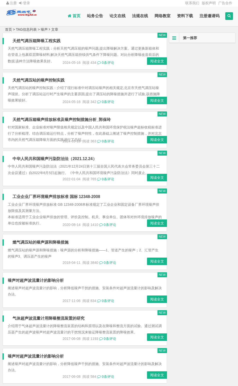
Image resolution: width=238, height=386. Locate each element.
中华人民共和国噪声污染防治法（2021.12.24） (55, 159)
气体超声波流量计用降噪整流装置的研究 (49, 318)
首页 (74, 16)
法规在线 (140, 16)
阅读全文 (157, 61)
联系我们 (192, 3)
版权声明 (209, 3)
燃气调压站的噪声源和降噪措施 (41, 242)
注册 (11, 3)
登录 (24, 3)
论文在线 (118, 16)
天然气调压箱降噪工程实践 (37, 41)
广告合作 (225, 3)
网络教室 (162, 16)
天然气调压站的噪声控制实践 (39, 80)
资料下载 (185, 16)
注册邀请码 (210, 16)
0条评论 (105, 63)
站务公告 (95, 16)
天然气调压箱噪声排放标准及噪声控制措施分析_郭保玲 (62, 119)
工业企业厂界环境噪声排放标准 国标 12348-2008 (56, 196)
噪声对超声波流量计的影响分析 (36, 280)
